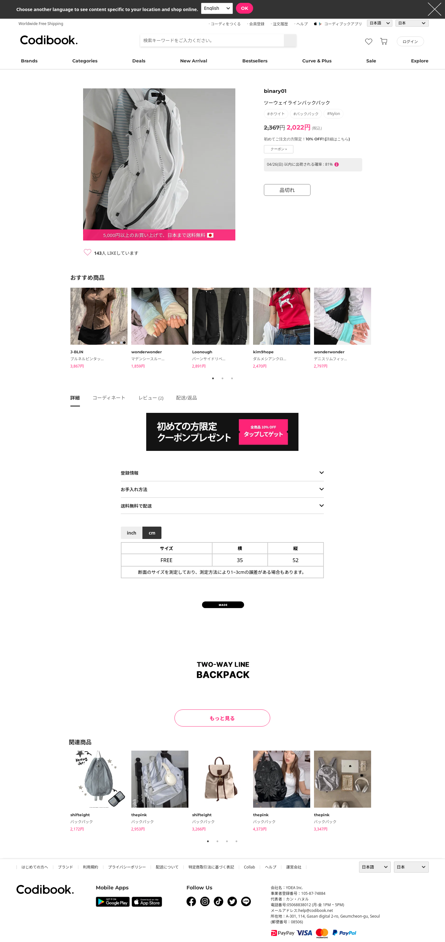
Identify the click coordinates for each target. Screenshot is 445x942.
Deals (138, 61)
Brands (29, 61)
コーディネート (109, 397)
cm (152, 533)
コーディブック (48, 40)
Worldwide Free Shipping (41, 23)
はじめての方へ (35, 867)
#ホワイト (276, 114)
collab (249, 867)
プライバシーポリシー (127, 867)
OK (244, 8)
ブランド (65, 867)
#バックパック (305, 114)
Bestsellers (254, 61)
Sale (371, 61)
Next (379, 329)
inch (131, 533)
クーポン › (279, 149)
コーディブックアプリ (343, 24)
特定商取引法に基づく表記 (211, 867)
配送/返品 (186, 397)
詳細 (75, 397)
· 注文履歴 (279, 24)
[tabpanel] (100, 329)
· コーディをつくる (225, 24)
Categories (84, 61)
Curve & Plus (316, 61)
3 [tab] (232, 378)
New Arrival (193, 61)
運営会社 (293, 867)
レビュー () (150, 397)
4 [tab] (236, 841)
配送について (167, 867)
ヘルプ (270, 867)
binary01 (275, 91)
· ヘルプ (301, 24)
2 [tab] (222, 378)
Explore (420, 61)
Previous (65, 329)
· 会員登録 (255, 24)
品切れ (287, 190)
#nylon (333, 113)
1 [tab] (213, 378)
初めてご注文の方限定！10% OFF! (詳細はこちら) (307, 139)
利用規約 (90, 867)
